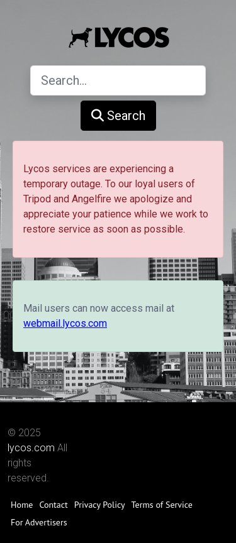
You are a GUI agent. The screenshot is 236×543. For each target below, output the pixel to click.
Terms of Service (162, 504)
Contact (53, 504)
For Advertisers (39, 522)
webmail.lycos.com (65, 323)
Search (118, 115)
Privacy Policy (99, 504)
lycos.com (31, 448)
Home (22, 504)
